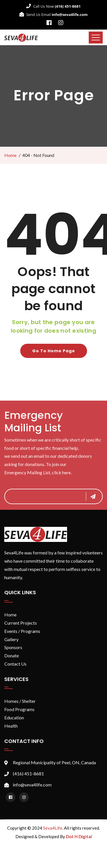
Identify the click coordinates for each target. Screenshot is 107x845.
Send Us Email (53, 14)
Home (10, 155)
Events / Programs (22, 631)
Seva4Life (52, 827)
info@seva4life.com (32, 784)
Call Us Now (53, 6)
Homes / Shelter (20, 701)
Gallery (11, 639)
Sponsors (13, 647)
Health (11, 725)
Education (14, 717)
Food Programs (19, 709)
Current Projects (20, 623)
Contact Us (15, 663)
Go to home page (53, 351)
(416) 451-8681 (28, 773)
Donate (11, 655)
